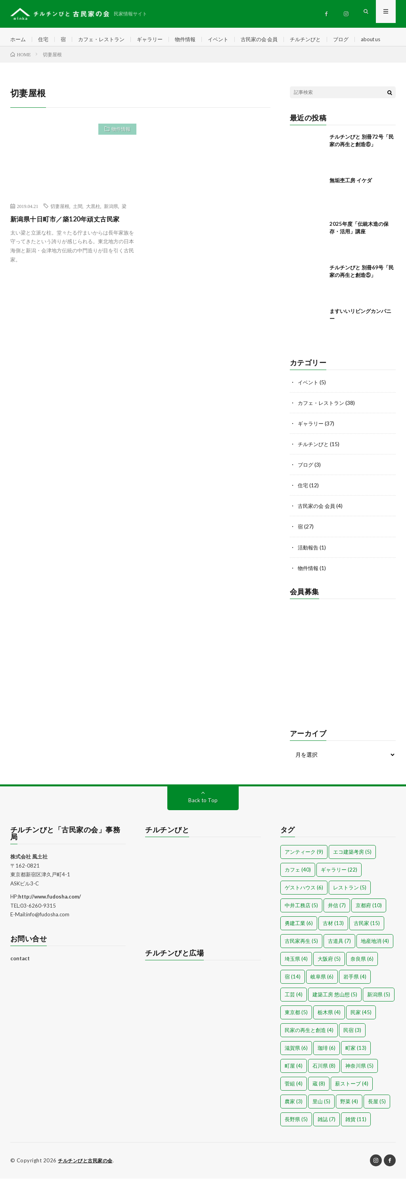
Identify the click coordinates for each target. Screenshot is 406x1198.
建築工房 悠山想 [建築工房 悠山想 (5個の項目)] (334, 1014)
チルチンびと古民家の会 (87, 1180)
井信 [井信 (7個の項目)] (337, 925)
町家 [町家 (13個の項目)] (355, 1067)
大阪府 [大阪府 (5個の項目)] (329, 978)
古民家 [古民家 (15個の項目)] (367, 943)
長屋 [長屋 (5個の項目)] (377, 1121)
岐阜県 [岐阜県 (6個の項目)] (321, 996)
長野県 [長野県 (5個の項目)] (296, 1139)
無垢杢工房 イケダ (350, 200)
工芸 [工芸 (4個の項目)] (294, 1014)
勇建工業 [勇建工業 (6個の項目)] (299, 943)
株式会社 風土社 (29, 876)
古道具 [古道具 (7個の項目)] (339, 961)
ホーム (18, 39)
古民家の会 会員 (272, 39)
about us (27, 54)
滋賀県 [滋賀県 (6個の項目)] (296, 1067)
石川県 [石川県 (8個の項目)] (323, 1085)
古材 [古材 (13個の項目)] (333, 943)
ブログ (358, 39)
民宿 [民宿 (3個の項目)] (352, 1050)
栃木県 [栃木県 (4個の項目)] (329, 1032)
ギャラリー (156, 39)
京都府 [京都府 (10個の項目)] (369, 925)
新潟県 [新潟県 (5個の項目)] (378, 1014)
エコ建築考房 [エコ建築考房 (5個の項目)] (352, 871)
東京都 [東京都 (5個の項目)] (296, 1032)
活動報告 (309, 567)
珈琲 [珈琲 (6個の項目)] (326, 1067)
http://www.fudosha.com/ (49, 916)
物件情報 (194, 39)
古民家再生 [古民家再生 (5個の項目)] (301, 961)
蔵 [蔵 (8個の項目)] (318, 1103)
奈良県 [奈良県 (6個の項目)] (361, 978)
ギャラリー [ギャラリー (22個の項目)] (339, 889)
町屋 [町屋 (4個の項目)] (294, 1085)
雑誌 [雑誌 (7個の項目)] (326, 1139)
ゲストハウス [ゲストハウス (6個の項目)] (304, 907)
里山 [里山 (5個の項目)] (321, 1121)
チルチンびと (320, 39)
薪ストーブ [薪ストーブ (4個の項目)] (351, 1103)
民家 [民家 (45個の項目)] (361, 1032)
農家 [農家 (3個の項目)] (294, 1121)
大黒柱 (93, 226)
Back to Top (203, 819)
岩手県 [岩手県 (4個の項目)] (354, 996)
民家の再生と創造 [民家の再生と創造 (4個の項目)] (309, 1050)
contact (20, 978)
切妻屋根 (59, 226)
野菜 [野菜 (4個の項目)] (349, 1121)
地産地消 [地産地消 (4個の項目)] (375, 961)
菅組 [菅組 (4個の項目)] (294, 1103)
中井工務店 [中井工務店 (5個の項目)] (301, 925)
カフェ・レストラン (105, 39)
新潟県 (111, 226)
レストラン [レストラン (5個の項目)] (349, 907)
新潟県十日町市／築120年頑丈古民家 (71, 239)
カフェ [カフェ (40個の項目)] (298, 889)
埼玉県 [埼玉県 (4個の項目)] (296, 978)
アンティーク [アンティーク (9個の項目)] (304, 871)
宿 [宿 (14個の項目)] (293, 996)
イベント (228, 39)
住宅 (44, 39)
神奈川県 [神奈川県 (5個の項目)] (359, 1085)
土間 (77, 226)
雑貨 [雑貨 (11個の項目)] (355, 1139)
